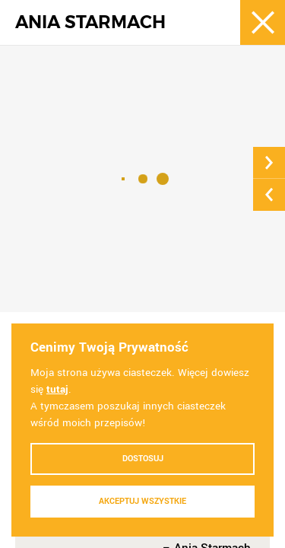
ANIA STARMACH (90, 22)
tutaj (57, 389)
